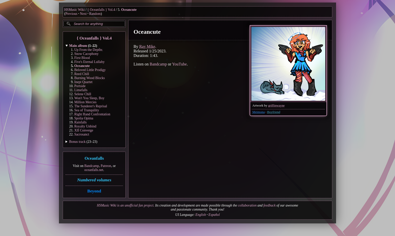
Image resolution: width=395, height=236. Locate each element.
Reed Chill (81, 74)
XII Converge (83, 130)
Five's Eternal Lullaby (89, 62)
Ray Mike (147, 46)
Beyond (94, 191)
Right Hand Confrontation (92, 114)
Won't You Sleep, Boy (89, 98)
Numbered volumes (94, 180)
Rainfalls (80, 122)
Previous (71, 14)
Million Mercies (85, 102)
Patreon (106, 166)
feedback (270, 205)
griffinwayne (276, 105)
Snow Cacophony (86, 54)
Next (83, 14)
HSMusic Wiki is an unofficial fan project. (125, 205)
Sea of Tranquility (86, 110)
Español (214, 215)
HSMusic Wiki (74, 10)
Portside (80, 86)
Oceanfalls (94, 158)
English (200, 215)
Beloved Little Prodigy (90, 70)
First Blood (82, 58)
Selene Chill (82, 94)
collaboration (247, 205)
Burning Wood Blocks (89, 78)
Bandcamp (91, 166)
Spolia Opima (83, 118)
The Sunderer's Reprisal (90, 106)
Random (95, 14)
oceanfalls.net (93, 170)
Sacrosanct (81, 134)
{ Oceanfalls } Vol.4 (101, 10)
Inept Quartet (83, 82)
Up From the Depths (88, 50)
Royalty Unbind (85, 126)
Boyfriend (273, 112)
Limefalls (80, 90)
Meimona (258, 112)
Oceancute (129, 10)
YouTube (179, 64)
